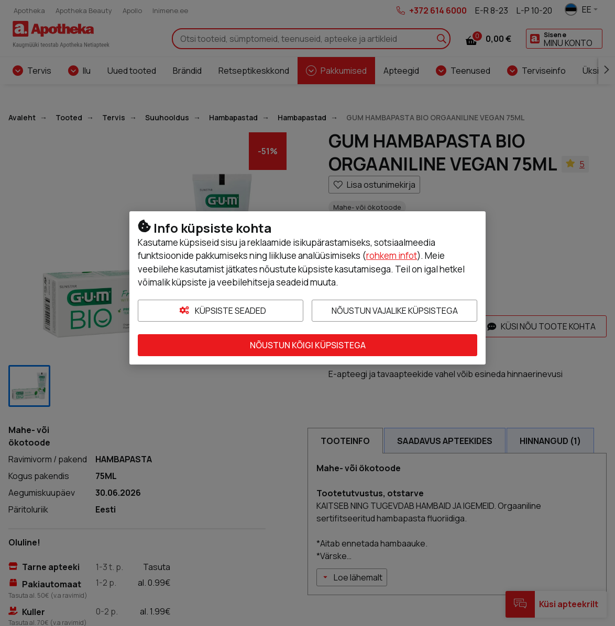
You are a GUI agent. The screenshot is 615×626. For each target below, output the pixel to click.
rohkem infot (391, 255)
